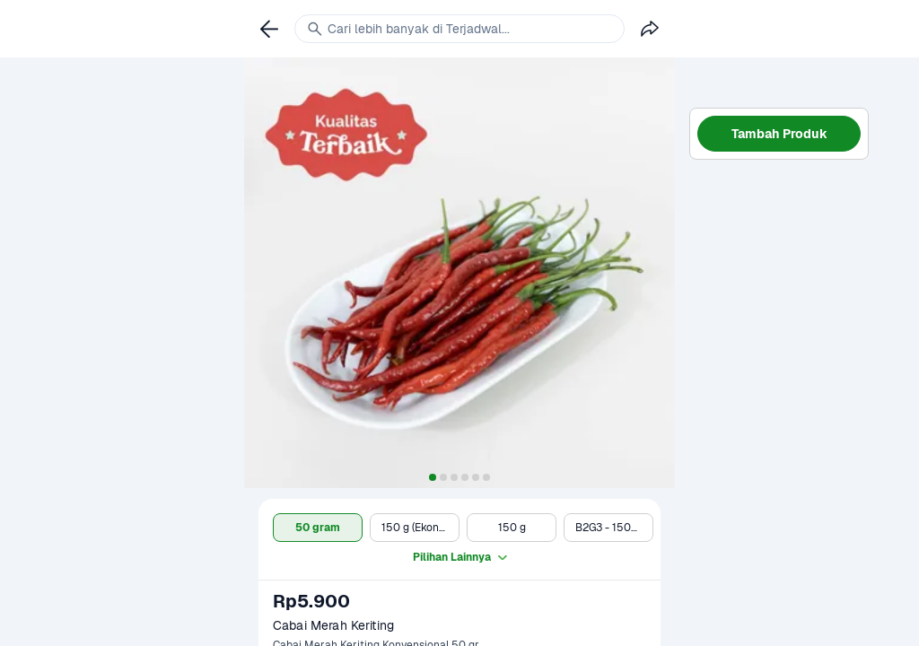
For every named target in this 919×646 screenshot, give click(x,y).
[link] (269, 28)
